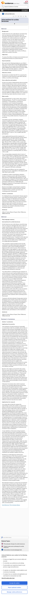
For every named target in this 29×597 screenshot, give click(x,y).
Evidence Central (10, 2)
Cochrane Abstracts (8, 14)
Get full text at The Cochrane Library (11, 505)
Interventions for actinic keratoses (10, 20)
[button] (25, 10)
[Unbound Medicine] (25, 2)
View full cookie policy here (8, 578)
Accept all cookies (14, 583)
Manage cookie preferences (14, 592)
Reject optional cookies (14, 587)
